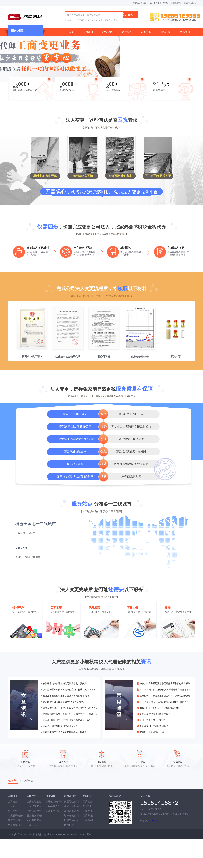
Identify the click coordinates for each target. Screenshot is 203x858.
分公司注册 (14, 811)
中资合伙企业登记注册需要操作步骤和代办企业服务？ (166, 683)
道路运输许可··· (72, 811)
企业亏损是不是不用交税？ (153, 720)
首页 (71, 32)
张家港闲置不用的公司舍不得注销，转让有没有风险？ (69, 689)
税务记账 (107, 32)
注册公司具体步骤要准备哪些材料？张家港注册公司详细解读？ (166, 695)
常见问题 (166, 32)
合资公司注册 (15, 825)
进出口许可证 (71, 820)
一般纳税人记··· (53, 806)
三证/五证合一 (34, 825)
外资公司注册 (104, 20)
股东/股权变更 (34, 815)
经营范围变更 (34, 811)
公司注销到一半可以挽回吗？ (154, 726)
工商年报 (88, 815)
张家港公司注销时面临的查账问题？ (60, 726)
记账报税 (125, 20)
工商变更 (91, 20)
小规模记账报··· (53, 801)
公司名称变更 (34, 820)
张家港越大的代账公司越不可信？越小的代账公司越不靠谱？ (70, 714)
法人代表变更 (34, 806)
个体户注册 (14, 806)
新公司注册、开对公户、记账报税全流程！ (160, 708)
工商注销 (88, 820)
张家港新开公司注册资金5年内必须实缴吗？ (64, 701)
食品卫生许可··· (72, 806)
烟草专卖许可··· (72, 815)
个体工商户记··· (53, 811)
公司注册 (80, 20)
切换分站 (154, 821)
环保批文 (69, 825)
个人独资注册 (15, 815)
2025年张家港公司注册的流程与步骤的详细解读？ (164, 701)
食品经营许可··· (72, 801)
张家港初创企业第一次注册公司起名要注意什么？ (67, 720)
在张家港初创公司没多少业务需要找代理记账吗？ (67, 695)
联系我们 (185, 32)
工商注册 (88, 801)
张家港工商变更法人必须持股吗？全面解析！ (65, 732)
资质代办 (127, 32)
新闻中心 (146, 32)
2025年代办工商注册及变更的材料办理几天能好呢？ (165, 689)
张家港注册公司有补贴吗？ (153, 732)
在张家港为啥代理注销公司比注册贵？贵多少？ (66, 683)
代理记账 (88, 806)
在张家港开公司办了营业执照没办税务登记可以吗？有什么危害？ (70, 708)
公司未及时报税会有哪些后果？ (155, 714)
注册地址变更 (34, 801)
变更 (115, 20)
